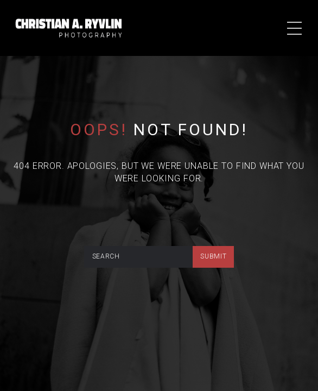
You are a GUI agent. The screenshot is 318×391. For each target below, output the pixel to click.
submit (213, 256)
